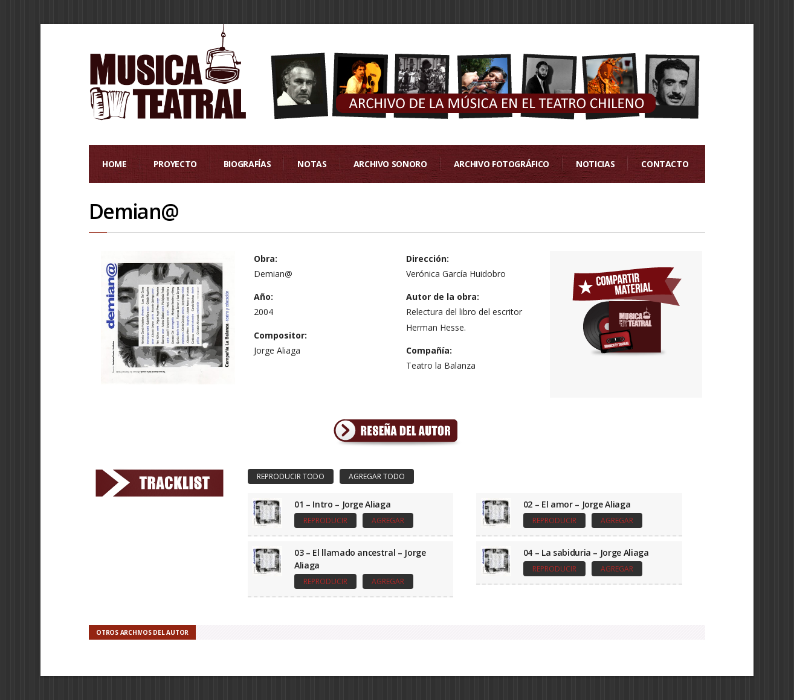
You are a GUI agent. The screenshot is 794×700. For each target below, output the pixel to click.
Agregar (388, 520)
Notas (311, 164)
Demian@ (133, 211)
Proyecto (175, 164)
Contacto (664, 164)
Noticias (595, 164)
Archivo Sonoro (390, 164)
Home (114, 164)
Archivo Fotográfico (501, 164)
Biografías (247, 164)
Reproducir (325, 520)
